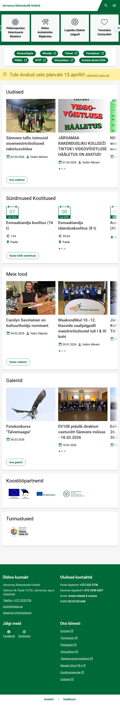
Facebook (9, 633)
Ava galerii (15, 462)
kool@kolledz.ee (13, 606)
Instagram (24, 633)
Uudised (65, 679)
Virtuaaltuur (64, 60)
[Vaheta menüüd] (114, 5)
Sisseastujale (25, 53)
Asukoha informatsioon (17, 612)
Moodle (50, 54)
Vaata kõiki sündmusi (22, 255)
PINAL (21, 60)
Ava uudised (17, 179)
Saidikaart (69, 699)
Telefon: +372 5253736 (17, 600)
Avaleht (49, 699)
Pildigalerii (66, 645)
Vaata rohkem (18, 362)
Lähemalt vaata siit (97, 75)
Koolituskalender (70, 672)
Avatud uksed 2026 (94, 60)
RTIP (41, 60)
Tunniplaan (96, 54)
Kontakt (65, 631)
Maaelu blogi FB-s (71, 665)
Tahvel (72, 54)
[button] (59, 169)
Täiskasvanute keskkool (74, 658)
